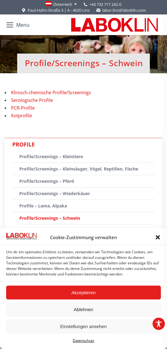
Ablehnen (83, 309)
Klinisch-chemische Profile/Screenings (51, 92)
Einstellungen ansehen (83, 326)
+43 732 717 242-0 (105, 4)
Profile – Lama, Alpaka (43, 206)
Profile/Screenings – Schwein (49, 218)
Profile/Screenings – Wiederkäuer (54, 193)
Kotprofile (21, 115)
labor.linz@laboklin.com (121, 10)
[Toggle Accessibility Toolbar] (158, 324)
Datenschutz (83, 340)
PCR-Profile (23, 108)
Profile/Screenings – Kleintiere (51, 156)
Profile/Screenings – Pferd (46, 181)
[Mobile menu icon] (18, 25)
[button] (158, 237)
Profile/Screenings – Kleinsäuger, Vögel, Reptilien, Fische (78, 169)
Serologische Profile (32, 100)
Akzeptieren (83, 292)
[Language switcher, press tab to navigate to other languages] (61, 4)
